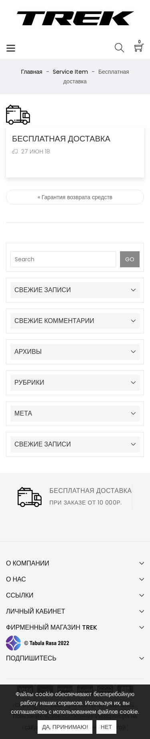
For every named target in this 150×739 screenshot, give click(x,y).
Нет (106, 727)
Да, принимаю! (65, 727)
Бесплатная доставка (90, 490)
